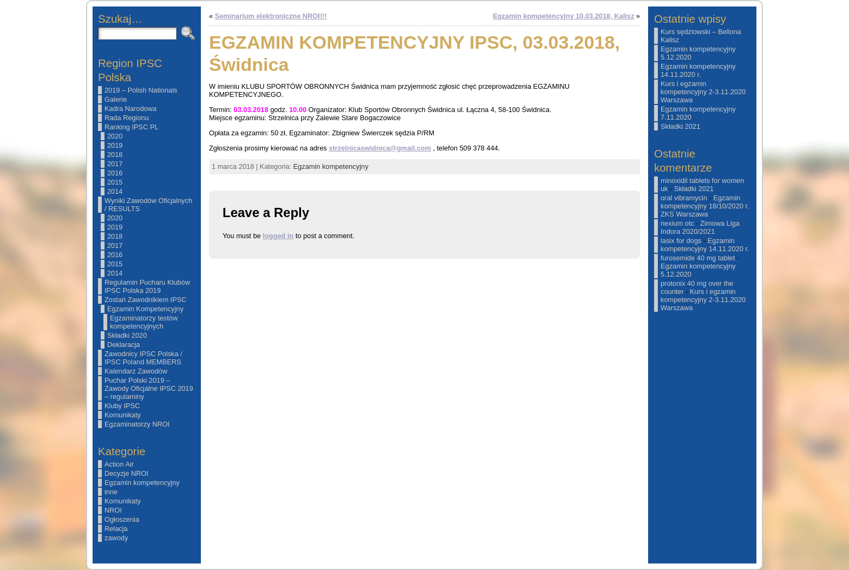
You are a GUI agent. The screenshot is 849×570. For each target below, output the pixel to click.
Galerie (116, 99)
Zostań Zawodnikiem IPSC (146, 300)
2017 (114, 164)
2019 (114, 145)
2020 (114, 136)
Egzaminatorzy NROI (137, 424)
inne (111, 492)
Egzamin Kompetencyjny (145, 309)
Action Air (119, 464)
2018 (114, 154)
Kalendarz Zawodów (136, 371)
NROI (113, 510)
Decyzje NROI (126, 473)
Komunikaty (123, 415)
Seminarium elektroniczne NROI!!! (271, 16)
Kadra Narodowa (130, 108)
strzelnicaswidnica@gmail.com (380, 148)
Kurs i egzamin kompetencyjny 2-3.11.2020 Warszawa (703, 92)
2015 (114, 182)
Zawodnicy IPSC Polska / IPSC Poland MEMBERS (143, 358)
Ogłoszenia (122, 519)
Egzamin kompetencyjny (142, 483)
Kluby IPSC (122, 406)
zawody (116, 538)
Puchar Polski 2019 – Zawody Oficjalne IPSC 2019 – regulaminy (149, 388)
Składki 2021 (680, 126)
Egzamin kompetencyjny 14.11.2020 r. (698, 70)
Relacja (116, 529)
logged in (278, 236)
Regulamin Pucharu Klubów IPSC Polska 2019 (147, 286)
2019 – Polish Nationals (141, 90)
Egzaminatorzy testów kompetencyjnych (144, 322)
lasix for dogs (681, 241)
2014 (114, 191)
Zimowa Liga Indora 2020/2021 (700, 227)
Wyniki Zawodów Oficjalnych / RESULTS (148, 204)
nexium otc (677, 223)
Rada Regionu (127, 118)
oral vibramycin (684, 198)
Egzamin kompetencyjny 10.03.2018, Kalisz (563, 16)
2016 (114, 173)
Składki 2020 (127, 335)
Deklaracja (123, 344)
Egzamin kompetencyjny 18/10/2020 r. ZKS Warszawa (705, 206)
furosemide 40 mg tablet (698, 258)
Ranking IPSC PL (132, 127)
